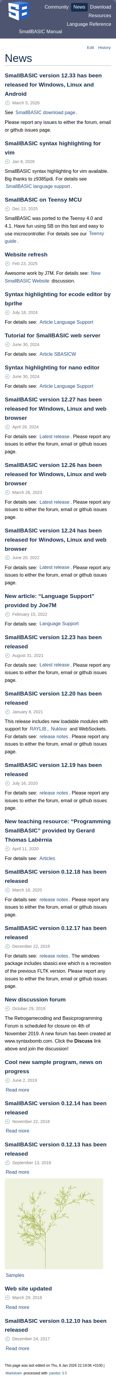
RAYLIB (38, 728)
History (104, 47)
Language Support (59, 623)
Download (100, 6)
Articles (47, 858)
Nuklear (59, 728)
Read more (17, 1089)
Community (57, 6)
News (79, 6)
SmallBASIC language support (38, 186)
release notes (54, 736)
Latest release (55, 436)
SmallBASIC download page (45, 112)
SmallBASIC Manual (40, 31)
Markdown (13, 1373)
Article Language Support (66, 322)
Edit (90, 47)
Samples (15, 1275)
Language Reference (89, 24)
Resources (100, 15)
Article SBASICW (58, 354)
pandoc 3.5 (58, 1373)
